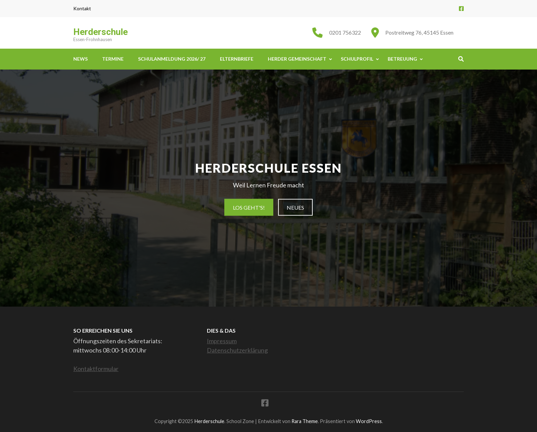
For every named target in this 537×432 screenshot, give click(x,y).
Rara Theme (304, 421)
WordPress (369, 421)
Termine (113, 59)
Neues (295, 207)
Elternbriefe (236, 59)
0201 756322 (345, 32)
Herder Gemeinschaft (297, 59)
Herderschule (100, 32)
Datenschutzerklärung (237, 350)
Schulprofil (357, 59)
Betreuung (402, 59)
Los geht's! (249, 207)
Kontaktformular (95, 368)
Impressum (222, 341)
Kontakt (82, 8)
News (80, 59)
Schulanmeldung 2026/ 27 (171, 59)
